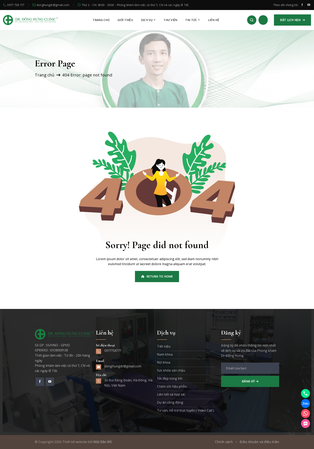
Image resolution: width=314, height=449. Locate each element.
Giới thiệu (125, 20)
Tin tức (192, 20)
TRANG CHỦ (101, 20)
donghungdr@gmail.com (122, 366)
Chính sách (224, 442)
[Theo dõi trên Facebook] (302, 5)
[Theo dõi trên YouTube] (308, 5)
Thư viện (170, 20)
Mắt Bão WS (103, 442)
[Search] (251, 20)
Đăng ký (248, 381)
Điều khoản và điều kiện (259, 442)
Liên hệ (213, 20)
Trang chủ (44, 75)
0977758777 (112, 350)
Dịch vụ (148, 20)
